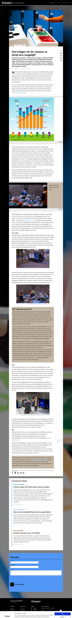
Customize (62, 610)
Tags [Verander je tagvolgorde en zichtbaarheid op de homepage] (58, 2)
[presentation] (18, 578)
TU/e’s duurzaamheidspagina (19, 92)
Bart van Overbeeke (26, 68)
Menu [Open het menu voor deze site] (64, 3)
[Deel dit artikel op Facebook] (61, 51)
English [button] (52, 2)
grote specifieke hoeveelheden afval (39, 459)
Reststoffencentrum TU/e (28, 220)
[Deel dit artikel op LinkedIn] (61, 55)
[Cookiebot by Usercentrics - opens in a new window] (7, 616)
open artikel (18, 504)
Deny (63, 613)
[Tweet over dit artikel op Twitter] (61, 53)
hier (45, 457)
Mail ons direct (14, 602)
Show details (17, 615)
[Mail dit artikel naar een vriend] (61, 58)
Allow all (62, 607)
